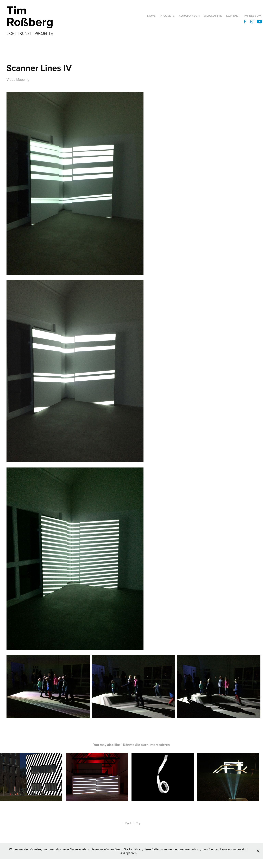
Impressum (252, 16)
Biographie (213, 16)
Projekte (167, 16)
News (151, 16)
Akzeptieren (128, 853)
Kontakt (233, 16)
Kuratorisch (189, 16)
